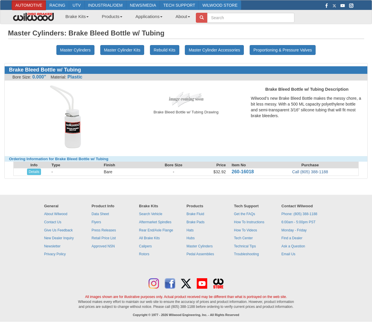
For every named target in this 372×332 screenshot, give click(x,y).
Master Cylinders (200, 246)
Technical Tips (245, 246)
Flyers (96, 222)
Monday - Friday (294, 230)
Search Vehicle (150, 214)
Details (34, 172)
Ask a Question (293, 246)
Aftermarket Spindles (155, 222)
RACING (57, 5)
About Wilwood (55, 214)
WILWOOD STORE (219, 5)
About (183, 16)
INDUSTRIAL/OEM (105, 5)
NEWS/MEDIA (143, 5)
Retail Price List (104, 238)
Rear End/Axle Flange (156, 230)
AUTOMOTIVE (28, 5)
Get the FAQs (244, 214)
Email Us (288, 254)
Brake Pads (196, 222)
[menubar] (125, 18)
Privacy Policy (55, 254)
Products (112, 16)
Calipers (145, 246)
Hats (190, 230)
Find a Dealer (291, 238)
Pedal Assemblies (200, 254)
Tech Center (243, 238)
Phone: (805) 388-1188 (299, 214)
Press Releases (104, 230)
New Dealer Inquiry (59, 238)
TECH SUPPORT (179, 5)
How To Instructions (249, 222)
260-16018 (243, 171)
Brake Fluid (195, 214)
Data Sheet (100, 214)
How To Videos (245, 230)
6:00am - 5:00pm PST (298, 222)
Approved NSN (103, 246)
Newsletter (52, 246)
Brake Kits (77, 16)
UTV (77, 5)
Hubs (191, 238)
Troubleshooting (246, 254)
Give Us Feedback (58, 230)
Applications (148, 16)
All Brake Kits (149, 238)
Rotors (144, 254)
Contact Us (52, 222)
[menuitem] (75, 18)
